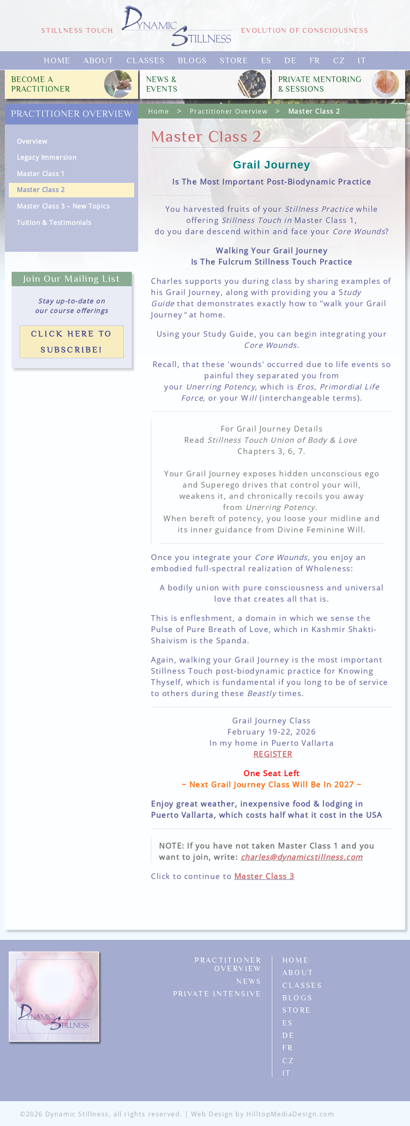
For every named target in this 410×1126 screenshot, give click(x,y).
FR (315, 60)
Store (234, 60)
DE (290, 60)
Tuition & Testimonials (54, 222)
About (98, 60)
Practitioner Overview (72, 114)
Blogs (192, 60)
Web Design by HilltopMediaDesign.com (263, 1114)
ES (266, 60)
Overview (32, 141)
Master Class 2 (41, 189)
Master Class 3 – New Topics (63, 206)
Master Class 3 (264, 876)
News (248, 981)
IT (362, 60)
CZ (339, 60)
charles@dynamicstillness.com (302, 857)
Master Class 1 (41, 173)
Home (57, 60)
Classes (146, 60)
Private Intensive (217, 994)
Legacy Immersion (47, 157)
